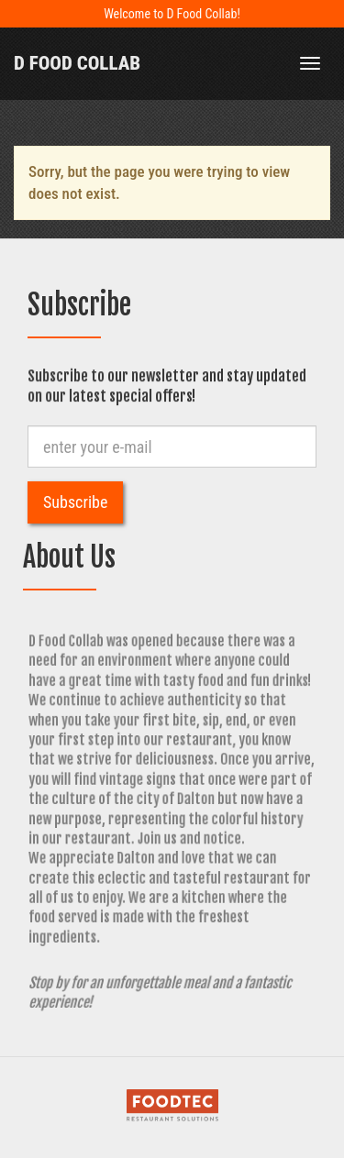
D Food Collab (77, 63)
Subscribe (75, 502)
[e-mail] (172, 446)
